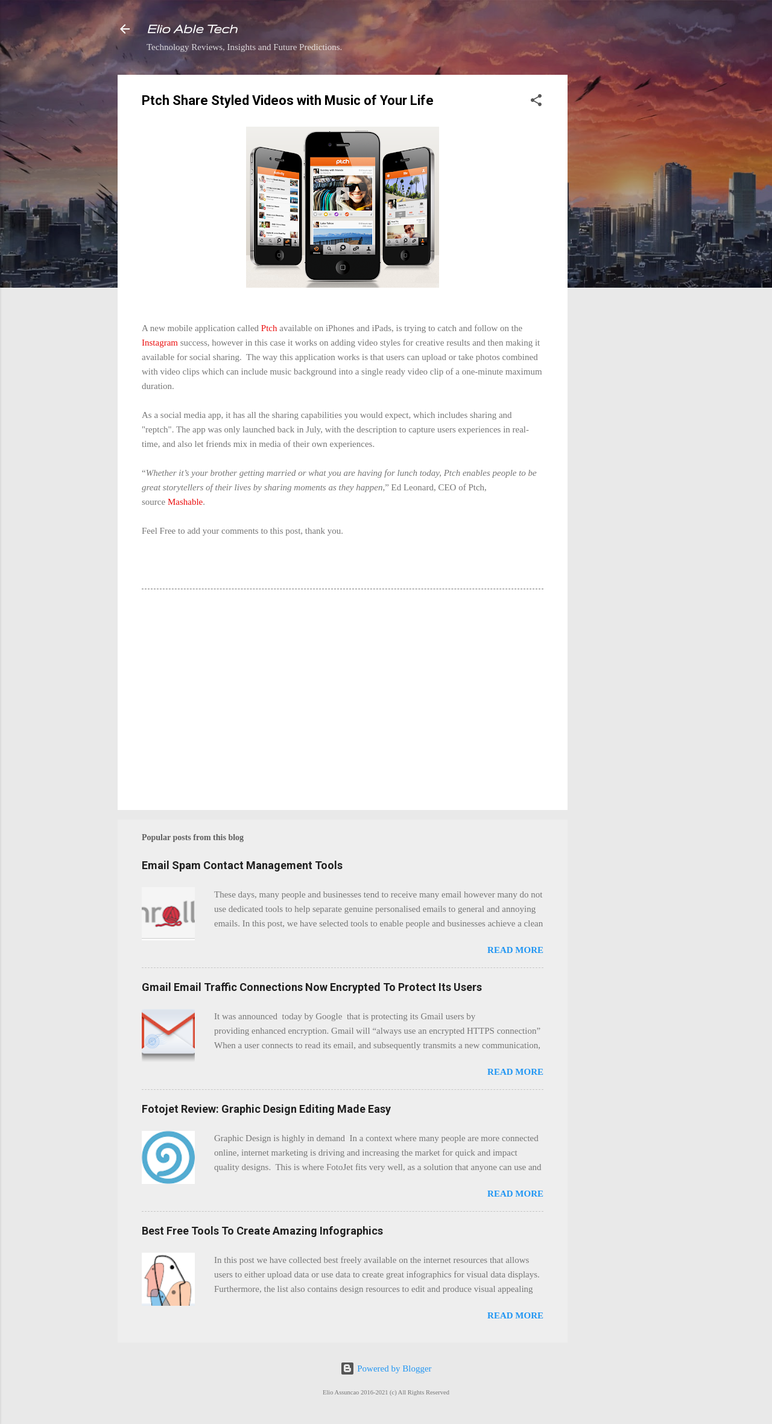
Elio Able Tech (192, 29)
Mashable (185, 502)
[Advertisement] (615, 256)
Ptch (269, 328)
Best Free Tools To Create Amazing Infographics (262, 1230)
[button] (536, 102)
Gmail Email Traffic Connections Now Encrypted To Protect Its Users (312, 987)
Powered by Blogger (385, 1368)
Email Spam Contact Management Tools (242, 865)
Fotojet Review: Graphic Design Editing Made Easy (266, 1109)
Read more (515, 950)
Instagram (160, 342)
